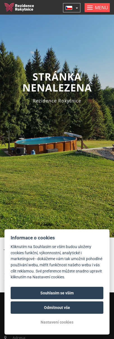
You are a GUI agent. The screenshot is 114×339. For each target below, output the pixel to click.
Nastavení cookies (57, 322)
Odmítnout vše (57, 307)
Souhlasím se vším (57, 293)
